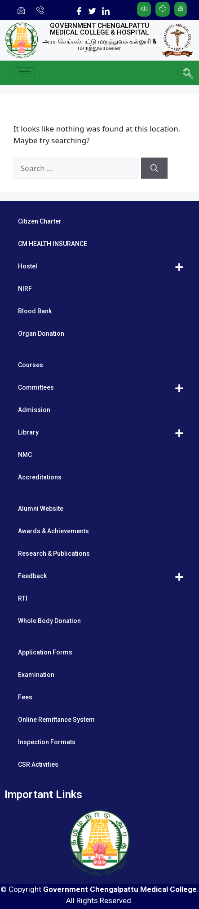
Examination (36, 674)
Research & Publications (54, 553)
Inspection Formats (46, 742)
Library (28, 432)
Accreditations (40, 477)
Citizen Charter (40, 221)
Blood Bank (35, 311)
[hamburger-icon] (25, 73)
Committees (36, 387)
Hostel (27, 266)
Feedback (32, 576)
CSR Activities (38, 764)
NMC (25, 454)
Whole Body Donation (49, 620)
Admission (34, 409)
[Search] (154, 168)
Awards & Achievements (53, 531)
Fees (25, 697)
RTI (22, 598)
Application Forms (45, 652)
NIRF (25, 288)
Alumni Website (40, 508)
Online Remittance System (56, 719)
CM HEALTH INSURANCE (52, 243)
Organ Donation (41, 333)
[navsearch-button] (188, 74)
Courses (30, 365)
